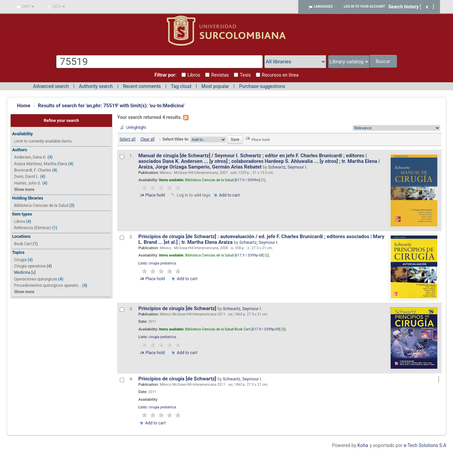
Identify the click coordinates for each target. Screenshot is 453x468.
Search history (403, 6)
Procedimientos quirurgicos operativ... (47, 285)
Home (23, 106)
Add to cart (229, 195)
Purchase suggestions (262, 86)
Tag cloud (181, 86)
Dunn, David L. (26, 176)
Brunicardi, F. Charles (32, 170)
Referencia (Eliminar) (32, 228)
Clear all (147, 139)
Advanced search (51, 86)
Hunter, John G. (27, 183)
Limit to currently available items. (43, 141)
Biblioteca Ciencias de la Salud (41, 205)
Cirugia (20, 259)
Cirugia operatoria (30, 266)
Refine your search (61, 120)
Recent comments (142, 86)
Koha (362, 445)
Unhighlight (136, 127)
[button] (25, 6)
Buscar (383, 61)
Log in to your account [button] (364, 6)
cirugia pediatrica (162, 263)
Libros (19, 221)
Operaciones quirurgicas (35, 279)
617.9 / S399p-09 (266, 329)
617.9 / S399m (247, 180)
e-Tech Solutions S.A (425, 445)
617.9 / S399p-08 (249, 255)
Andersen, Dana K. (30, 157)
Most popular (215, 86)
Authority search (96, 86)
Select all (127, 139)
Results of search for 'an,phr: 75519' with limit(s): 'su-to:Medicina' (111, 106)
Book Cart (23, 243)
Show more (24, 189)
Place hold (155, 195)
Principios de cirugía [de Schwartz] (177, 308)
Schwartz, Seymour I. (287, 167)
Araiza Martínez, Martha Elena (40, 164)
